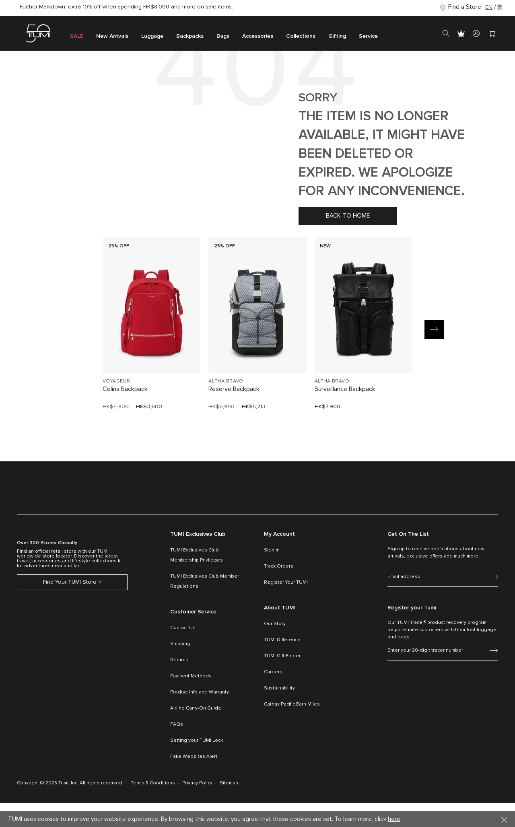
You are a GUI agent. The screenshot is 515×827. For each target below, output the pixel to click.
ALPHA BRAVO (225, 381)
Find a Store (464, 7)
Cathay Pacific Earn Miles (292, 704)
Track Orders (278, 566)
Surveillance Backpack (345, 389)
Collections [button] (300, 36)
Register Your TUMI (286, 582)
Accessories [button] (257, 36)
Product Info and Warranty (199, 692)
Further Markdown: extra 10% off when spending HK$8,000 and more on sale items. (126, 7)
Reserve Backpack (234, 389)
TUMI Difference (282, 640)
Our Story (275, 623)
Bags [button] (222, 36)
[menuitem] (77, 33)
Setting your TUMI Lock (196, 740)
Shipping (180, 644)
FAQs (176, 724)
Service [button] (368, 36)
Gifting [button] (337, 36)
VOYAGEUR (116, 381)
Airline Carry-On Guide (195, 708)
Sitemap (229, 783)
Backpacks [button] (190, 36)
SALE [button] (76, 36)
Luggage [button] (152, 36)
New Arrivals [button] (112, 36)
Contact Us (183, 627)
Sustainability (279, 688)
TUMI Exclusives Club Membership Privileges (196, 555)
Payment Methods (191, 676)
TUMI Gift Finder (282, 656)
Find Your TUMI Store (70, 582)
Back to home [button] (348, 216)
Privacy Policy (197, 783)
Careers (273, 672)
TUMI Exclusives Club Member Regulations (204, 581)
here (394, 819)
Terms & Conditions (153, 783)
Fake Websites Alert (193, 756)
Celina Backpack (125, 389)
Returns (179, 660)
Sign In (272, 550)
